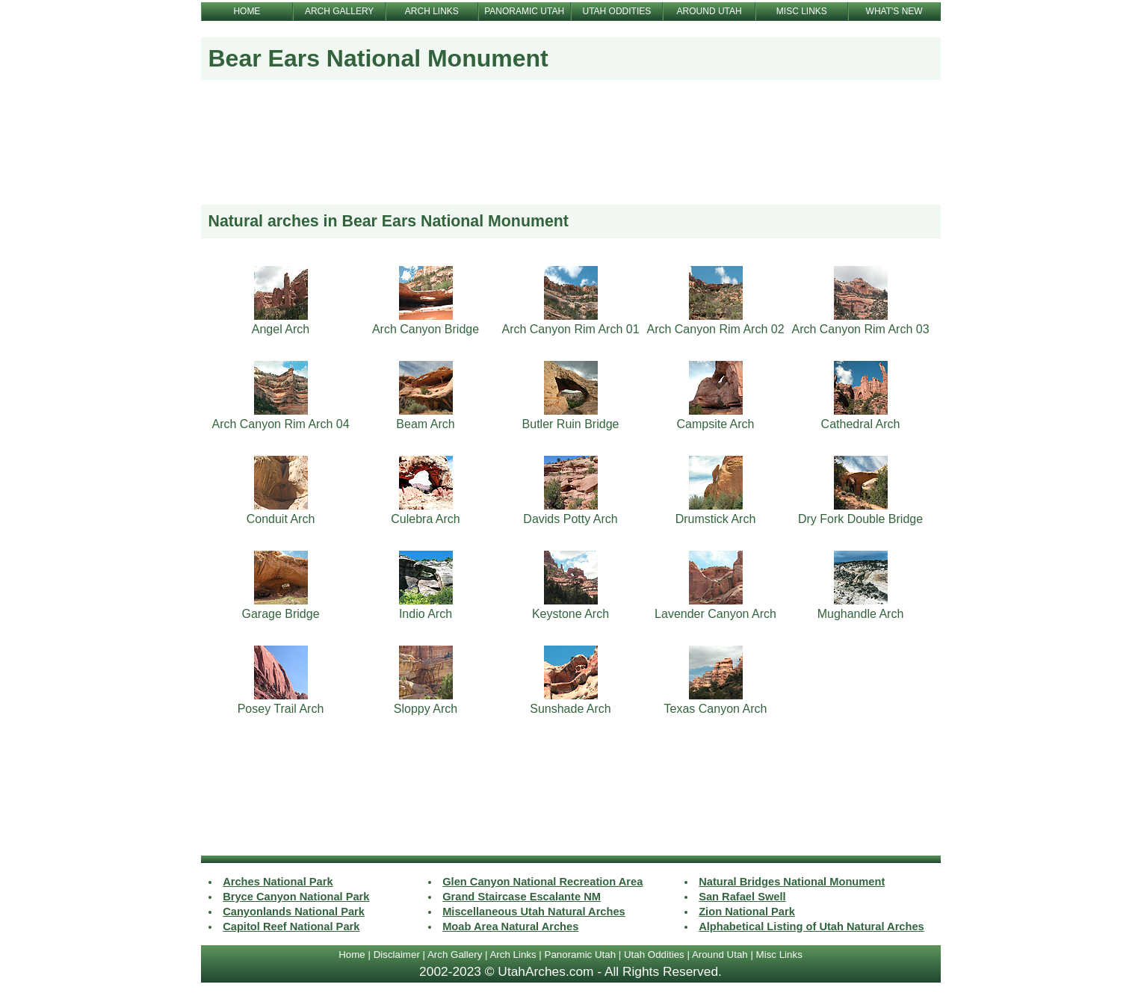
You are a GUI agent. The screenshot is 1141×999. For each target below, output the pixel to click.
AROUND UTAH (709, 11)
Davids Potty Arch (570, 519)
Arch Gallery (454, 954)
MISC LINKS (801, 11)
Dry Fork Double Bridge (860, 519)
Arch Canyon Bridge (425, 329)
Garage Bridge (280, 613)
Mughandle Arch (860, 613)
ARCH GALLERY (339, 11)
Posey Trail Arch (281, 708)
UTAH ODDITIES (616, 11)
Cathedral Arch (860, 424)
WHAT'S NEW (894, 11)
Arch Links (512, 954)
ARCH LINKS (432, 11)
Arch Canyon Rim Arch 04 (280, 424)
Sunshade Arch (570, 708)
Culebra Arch (425, 519)
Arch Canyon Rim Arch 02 (715, 329)
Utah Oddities (654, 954)
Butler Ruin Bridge (570, 424)
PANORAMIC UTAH (524, 11)
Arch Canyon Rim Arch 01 (570, 329)
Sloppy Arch (425, 708)
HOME (246, 11)
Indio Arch (425, 613)
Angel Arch (280, 329)
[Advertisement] (571, 154)
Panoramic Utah (580, 954)
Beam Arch (425, 424)
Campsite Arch (715, 424)
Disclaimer (397, 954)
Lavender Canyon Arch (715, 613)
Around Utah (720, 954)
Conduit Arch (281, 519)
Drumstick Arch (715, 519)
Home (351, 954)
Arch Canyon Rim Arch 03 (860, 329)
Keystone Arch (570, 613)
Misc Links (779, 954)
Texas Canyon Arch (715, 708)
